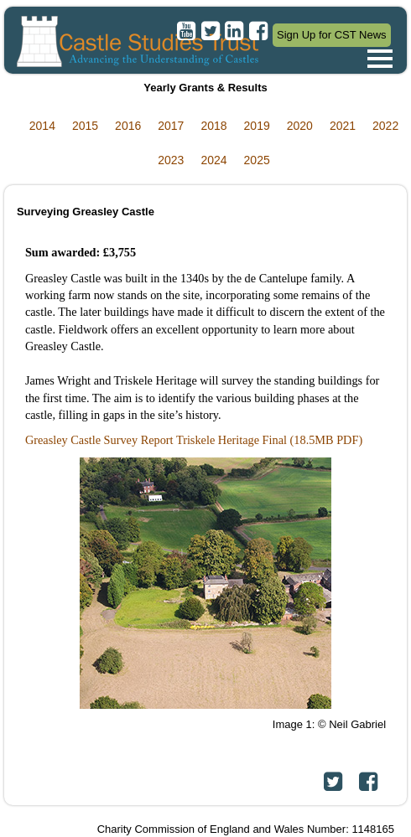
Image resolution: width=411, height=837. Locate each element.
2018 (213, 125)
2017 (171, 125)
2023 (171, 160)
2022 (385, 125)
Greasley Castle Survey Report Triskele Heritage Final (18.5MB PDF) (193, 440)
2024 (213, 160)
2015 (85, 125)
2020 (300, 125)
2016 (128, 125)
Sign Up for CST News (332, 34)
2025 (257, 160)
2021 (343, 125)
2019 (257, 125)
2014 (42, 125)
